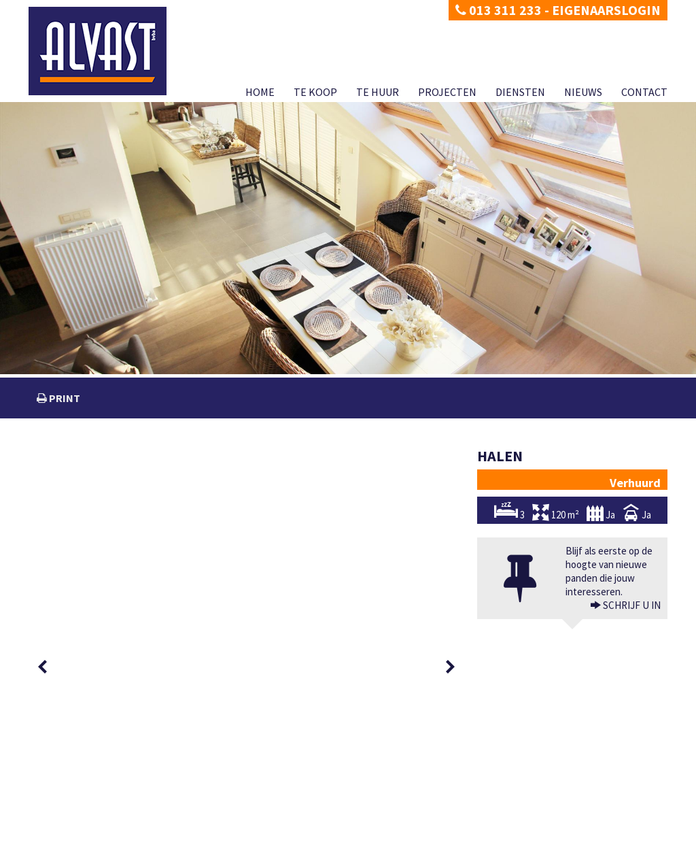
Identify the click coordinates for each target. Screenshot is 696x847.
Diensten (520, 92)
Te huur (377, 92)
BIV (496, 794)
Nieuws (583, 92)
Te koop (315, 92)
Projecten (447, 92)
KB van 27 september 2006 (471, 821)
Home (260, 92)
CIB (573, 821)
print (63, 398)
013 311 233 (498, 9)
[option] (77, 476)
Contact (644, 92)
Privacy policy (52, 836)
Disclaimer (101, 836)
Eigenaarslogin (606, 9)
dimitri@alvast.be (79, 793)
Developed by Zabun (161, 836)
